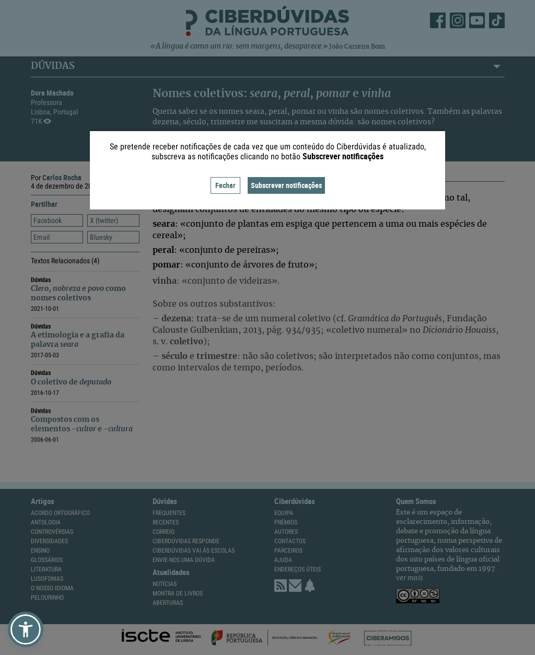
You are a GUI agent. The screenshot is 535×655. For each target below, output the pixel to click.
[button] (25, 629)
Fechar (225, 185)
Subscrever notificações (286, 185)
